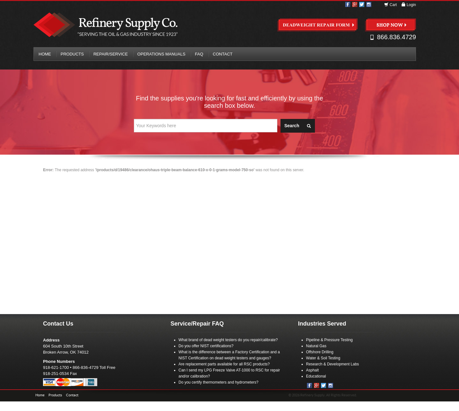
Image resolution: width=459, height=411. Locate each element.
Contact (223, 54)
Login (408, 5)
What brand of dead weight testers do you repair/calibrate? (228, 340)
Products (72, 54)
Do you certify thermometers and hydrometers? (218, 382)
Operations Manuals (161, 54)
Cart (391, 5)
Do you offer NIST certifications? (205, 346)
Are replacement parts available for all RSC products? (224, 364)
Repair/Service (110, 54)
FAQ (199, 54)
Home (45, 54)
